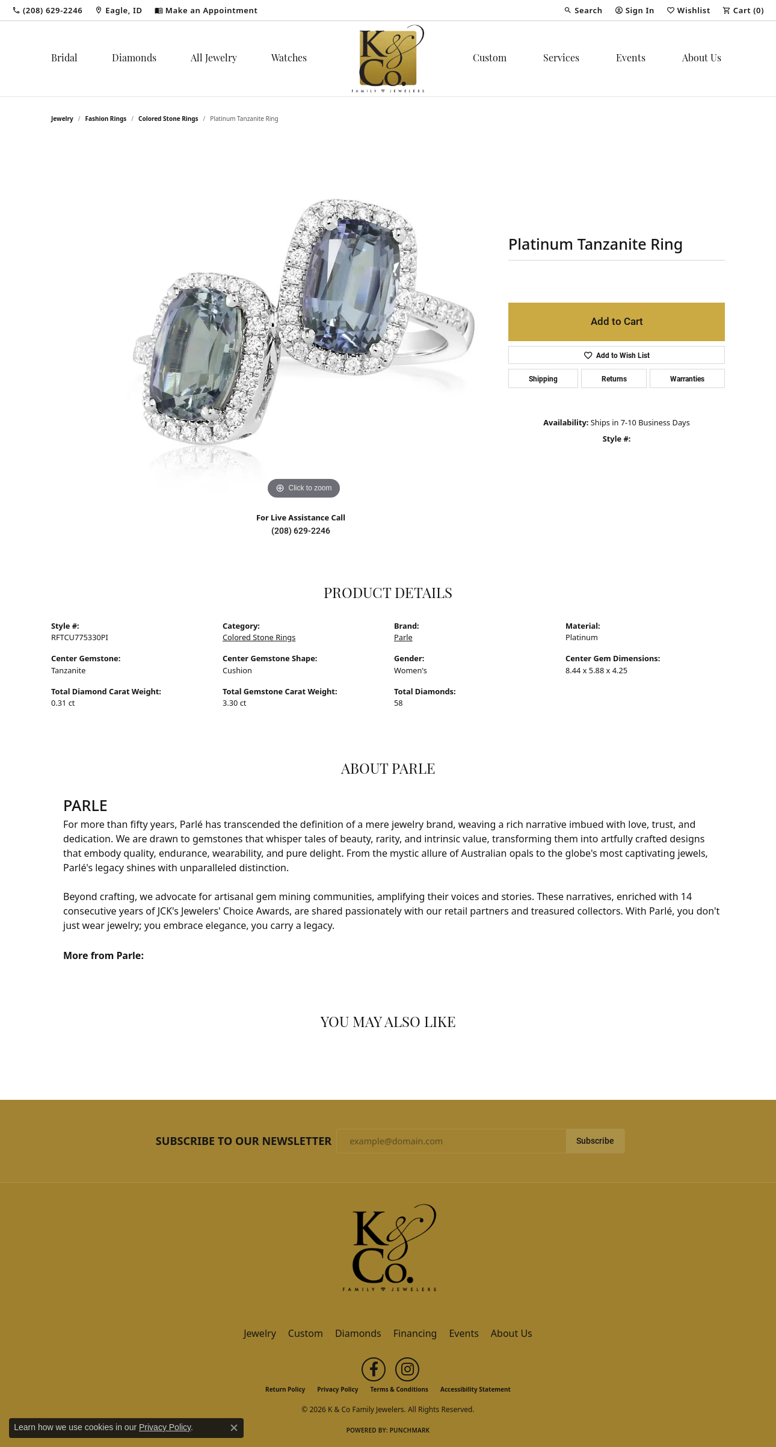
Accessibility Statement (475, 1389)
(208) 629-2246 (300, 530)
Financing (415, 1333)
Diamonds (134, 59)
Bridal (64, 59)
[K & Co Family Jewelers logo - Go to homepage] (388, 58)
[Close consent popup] (234, 1427)
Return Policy (285, 1389)
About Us (701, 59)
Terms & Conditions (399, 1389)
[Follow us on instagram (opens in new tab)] (407, 1369)
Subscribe (595, 1140)
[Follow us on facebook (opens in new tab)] (374, 1369)
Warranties (687, 378)
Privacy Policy (337, 1389)
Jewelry (260, 1333)
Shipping (543, 378)
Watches (289, 59)
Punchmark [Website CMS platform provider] (410, 1430)
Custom (490, 59)
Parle (403, 637)
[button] (583, 10)
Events (630, 59)
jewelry (62, 118)
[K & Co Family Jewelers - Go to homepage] (388, 1250)
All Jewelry (214, 59)
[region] (303, 321)
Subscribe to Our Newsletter (243, 1141)
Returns (614, 378)
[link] (47, 10)
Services (561, 59)
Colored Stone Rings (168, 118)
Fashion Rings (106, 118)
